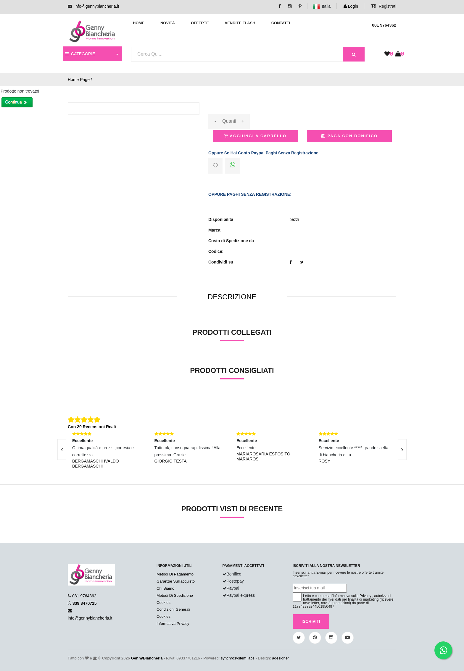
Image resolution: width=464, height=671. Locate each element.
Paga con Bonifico (349, 136)
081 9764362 (84, 596)
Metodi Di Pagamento (175, 574)
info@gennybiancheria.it (97, 6)
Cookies (163, 602)
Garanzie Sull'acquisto (176, 581)
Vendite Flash (240, 23)
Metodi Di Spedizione (175, 595)
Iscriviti (311, 621)
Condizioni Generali (173, 609)
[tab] (232, 297)
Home (138, 23)
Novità (167, 23)
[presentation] (61, 449)
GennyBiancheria (147, 658)
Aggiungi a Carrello (255, 136)
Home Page (79, 79)
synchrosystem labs (237, 658)
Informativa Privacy (173, 623)
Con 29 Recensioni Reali (92, 426)
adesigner (280, 658)
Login (351, 6)
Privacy (365, 596)
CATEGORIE (80, 53)
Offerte (200, 23)
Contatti (280, 23)
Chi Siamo (165, 588)
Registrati (383, 6)
